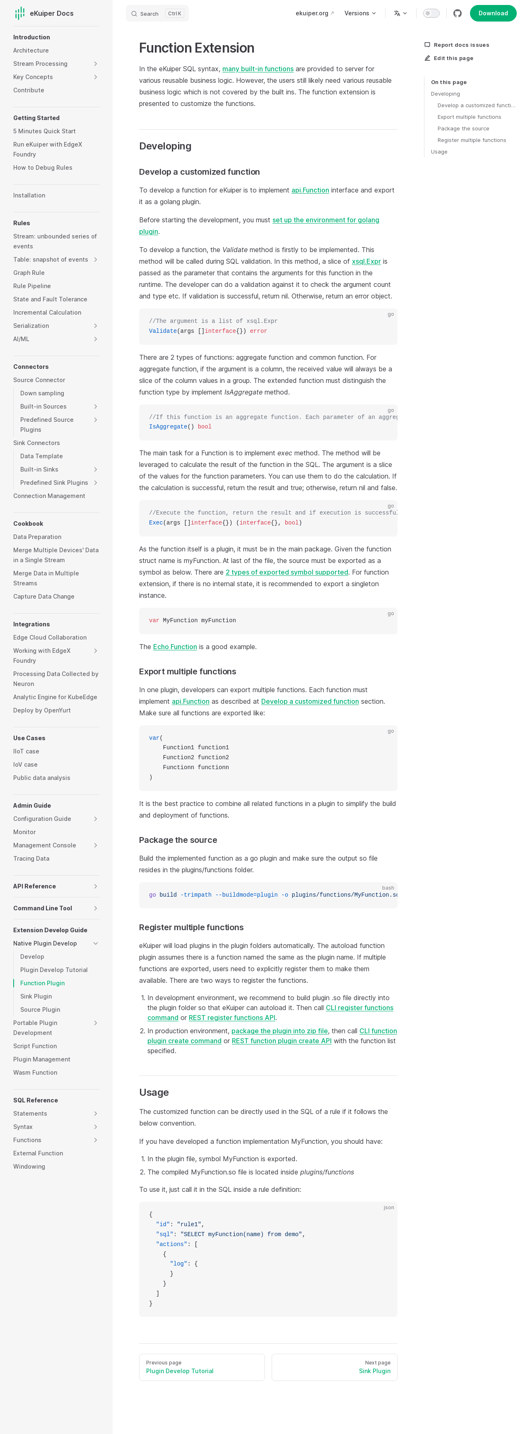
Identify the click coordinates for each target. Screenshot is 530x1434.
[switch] (431, 13)
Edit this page (449, 58)
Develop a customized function (477, 105)
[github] (457, 13)
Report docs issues (456, 44)
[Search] (157, 13)
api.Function (310, 190)
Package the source (463, 128)
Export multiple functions (469, 116)
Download (493, 13)
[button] (95, 63)
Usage (439, 151)
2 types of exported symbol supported (287, 572)
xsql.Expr (366, 261)
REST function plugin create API (282, 1041)
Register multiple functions (472, 140)
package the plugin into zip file (279, 1031)
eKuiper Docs (43, 13)
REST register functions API (232, 1017)
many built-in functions (258, 69)
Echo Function (175, 646)
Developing (445, 93)
